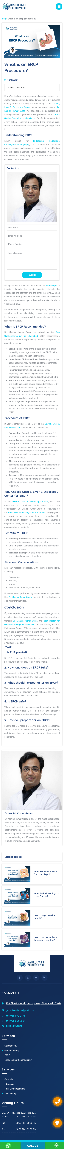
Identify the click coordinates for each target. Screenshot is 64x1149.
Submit (32, 275)
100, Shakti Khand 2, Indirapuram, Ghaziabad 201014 (33, 1003)
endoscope (51, 285)
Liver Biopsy (10, 1093)
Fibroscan (9, 1084)
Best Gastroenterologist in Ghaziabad (26, 512)
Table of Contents (16, 87)
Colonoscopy (10, 1046)
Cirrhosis (8, 1079)
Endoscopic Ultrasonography (18, 1060)
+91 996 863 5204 (14, 1020)
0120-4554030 (12, 1026)
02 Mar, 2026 (11, 80)
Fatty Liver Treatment (14, 1089)
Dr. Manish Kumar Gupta (20, 597)
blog (4, 18)
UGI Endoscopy (11, 1050)
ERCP (7, 1055)
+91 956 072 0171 (13, 1015)
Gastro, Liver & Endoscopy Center (30, 501)
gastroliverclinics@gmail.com (18, 1010)
